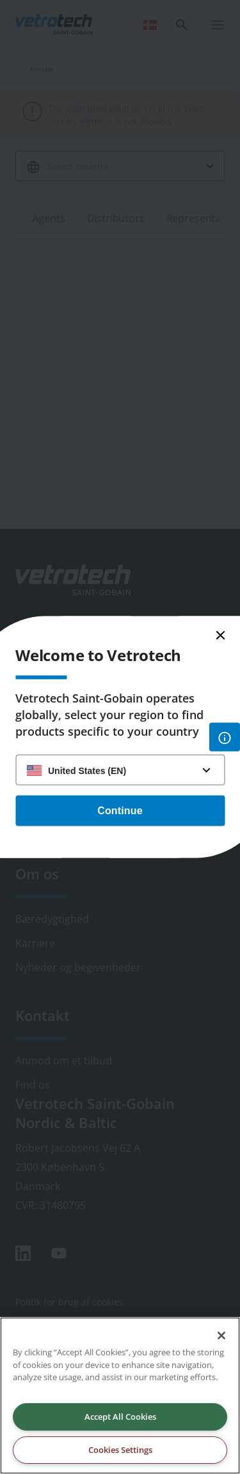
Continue (120, 810)
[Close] (221, 1335)
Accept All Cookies (120, 1416)
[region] (120, 1395)
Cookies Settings (120, 1449)
